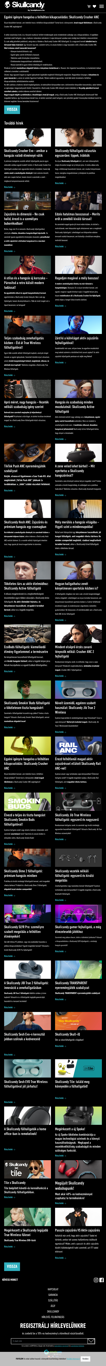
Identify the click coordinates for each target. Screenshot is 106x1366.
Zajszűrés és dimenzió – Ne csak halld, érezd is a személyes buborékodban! (24, 219)
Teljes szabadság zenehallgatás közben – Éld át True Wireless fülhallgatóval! (24, 343)
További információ (73, 1359)
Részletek (8, 187)
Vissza (12, 109)
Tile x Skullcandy (15, 1183)
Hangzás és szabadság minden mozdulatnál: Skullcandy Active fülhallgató (74, 407)
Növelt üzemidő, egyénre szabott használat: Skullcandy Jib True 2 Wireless (75, 707)
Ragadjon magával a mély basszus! (77, 278)
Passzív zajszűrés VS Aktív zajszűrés (77, 1230)
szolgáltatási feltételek (77, 1346)
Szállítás (53, 1300)
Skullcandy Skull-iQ (67, 1034)
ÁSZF (53, 1306)
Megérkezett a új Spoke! (70, 1129)
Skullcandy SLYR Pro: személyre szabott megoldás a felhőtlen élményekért (24, 931)
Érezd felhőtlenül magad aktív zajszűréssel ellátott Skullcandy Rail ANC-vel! (78, 764)
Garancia (53, 1295)
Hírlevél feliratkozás (53, 1317)
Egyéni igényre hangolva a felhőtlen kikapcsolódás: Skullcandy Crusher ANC (26, 764)
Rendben (85, 1359)
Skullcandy (53, 1311)
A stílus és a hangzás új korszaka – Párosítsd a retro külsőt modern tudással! (25, 283)
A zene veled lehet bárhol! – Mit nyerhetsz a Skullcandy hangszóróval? (75, 471)
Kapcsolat (53, 1289)
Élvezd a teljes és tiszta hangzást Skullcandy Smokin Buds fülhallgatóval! (24, 820)
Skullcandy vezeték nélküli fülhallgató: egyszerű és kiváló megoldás (74, 876)
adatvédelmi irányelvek (61, 1346)
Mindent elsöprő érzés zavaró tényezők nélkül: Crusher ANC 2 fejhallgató (74, 651)
